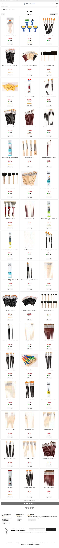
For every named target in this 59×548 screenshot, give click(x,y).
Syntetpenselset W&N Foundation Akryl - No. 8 (10, 250)
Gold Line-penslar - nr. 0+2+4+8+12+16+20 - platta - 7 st (49, 250)
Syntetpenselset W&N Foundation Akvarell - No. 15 (49, 188)
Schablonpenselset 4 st (29, 157)
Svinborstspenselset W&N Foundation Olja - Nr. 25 (49, 219)
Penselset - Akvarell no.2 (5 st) (29, 96)
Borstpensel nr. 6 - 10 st (29, 340)
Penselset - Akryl (10, 487)
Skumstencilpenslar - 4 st (10, 187)
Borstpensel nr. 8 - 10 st (29, 429)
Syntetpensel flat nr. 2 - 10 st (49, 369)
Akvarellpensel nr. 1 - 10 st (29, 218)
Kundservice (19, 516)
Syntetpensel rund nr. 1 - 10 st (48, 126)
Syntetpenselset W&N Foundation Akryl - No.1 (49, 399)
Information (56, 0)
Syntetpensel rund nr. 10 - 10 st (10, 458)
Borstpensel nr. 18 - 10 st (48, 429)
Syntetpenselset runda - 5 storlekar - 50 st (29, 310)
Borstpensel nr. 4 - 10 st (10, 429)
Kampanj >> (17, 0)
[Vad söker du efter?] (29, 7)
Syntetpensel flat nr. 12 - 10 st (29, 398)
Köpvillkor (19, 518)
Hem (1, 9)
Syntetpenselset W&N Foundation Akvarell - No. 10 (10, 280)
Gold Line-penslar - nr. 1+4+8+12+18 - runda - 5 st (29, 280)
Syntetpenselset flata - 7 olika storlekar (49, 96)
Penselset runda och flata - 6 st (10, 34)
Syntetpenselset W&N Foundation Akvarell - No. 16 (10, 158)
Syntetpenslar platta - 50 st (10, 310)
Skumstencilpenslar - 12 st (49, 310)
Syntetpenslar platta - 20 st (10, 126)
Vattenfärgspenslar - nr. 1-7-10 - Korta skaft (10, 340)
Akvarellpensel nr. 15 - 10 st (49, 340)
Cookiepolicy (19, 519)
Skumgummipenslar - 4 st (49, 65)
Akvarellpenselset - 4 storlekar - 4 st (49, 157)
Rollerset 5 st (29, 34)
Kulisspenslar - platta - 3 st (10, 218)
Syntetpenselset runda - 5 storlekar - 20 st (10, 65)
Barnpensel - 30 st (29, 369)
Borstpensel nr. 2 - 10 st (49, 279)
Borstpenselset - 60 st (29, 187)
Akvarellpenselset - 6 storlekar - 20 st (29, 126)
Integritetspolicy (20, 521)
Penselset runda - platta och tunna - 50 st (29, 65)
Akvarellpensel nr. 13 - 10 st (49, 487)
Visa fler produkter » (30, 503)
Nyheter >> (12, 0)
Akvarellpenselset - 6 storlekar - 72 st (49, 458)
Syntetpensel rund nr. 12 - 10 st (10, 369)
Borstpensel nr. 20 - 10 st (29, 458)
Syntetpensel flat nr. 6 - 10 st (29, 487)
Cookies (18, 520)
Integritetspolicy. (43, 532)
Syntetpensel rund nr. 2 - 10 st (29, 249)
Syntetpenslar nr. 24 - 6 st (49, 34)
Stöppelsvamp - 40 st (10, 96)
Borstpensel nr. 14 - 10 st (10, 398)
